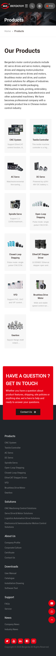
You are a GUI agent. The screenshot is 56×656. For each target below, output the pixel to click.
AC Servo (9, 453)
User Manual (10, 573)
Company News (12, 624)
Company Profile (12, 542)
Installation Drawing (14, 583)
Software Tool (11, 588)
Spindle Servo (11, 463)
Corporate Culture (13, 548)
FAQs (7, 604)
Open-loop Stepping (14, 467)
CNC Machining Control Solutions (20, 508)
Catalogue (9, 578)
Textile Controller (13, 448)
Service (8, 609)
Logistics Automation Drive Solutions (22, 518)
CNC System (10, 442)
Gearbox (8, 492)
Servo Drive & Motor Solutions (19, 513)
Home (7, 31)
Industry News (11, 629)
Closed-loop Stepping (15, 473)
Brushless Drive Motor (15, 488)
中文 (49, 6)
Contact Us (28, 412)
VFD (7, 483)
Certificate (9, 552)
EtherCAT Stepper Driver (16, 477)
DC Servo (9, 458)
